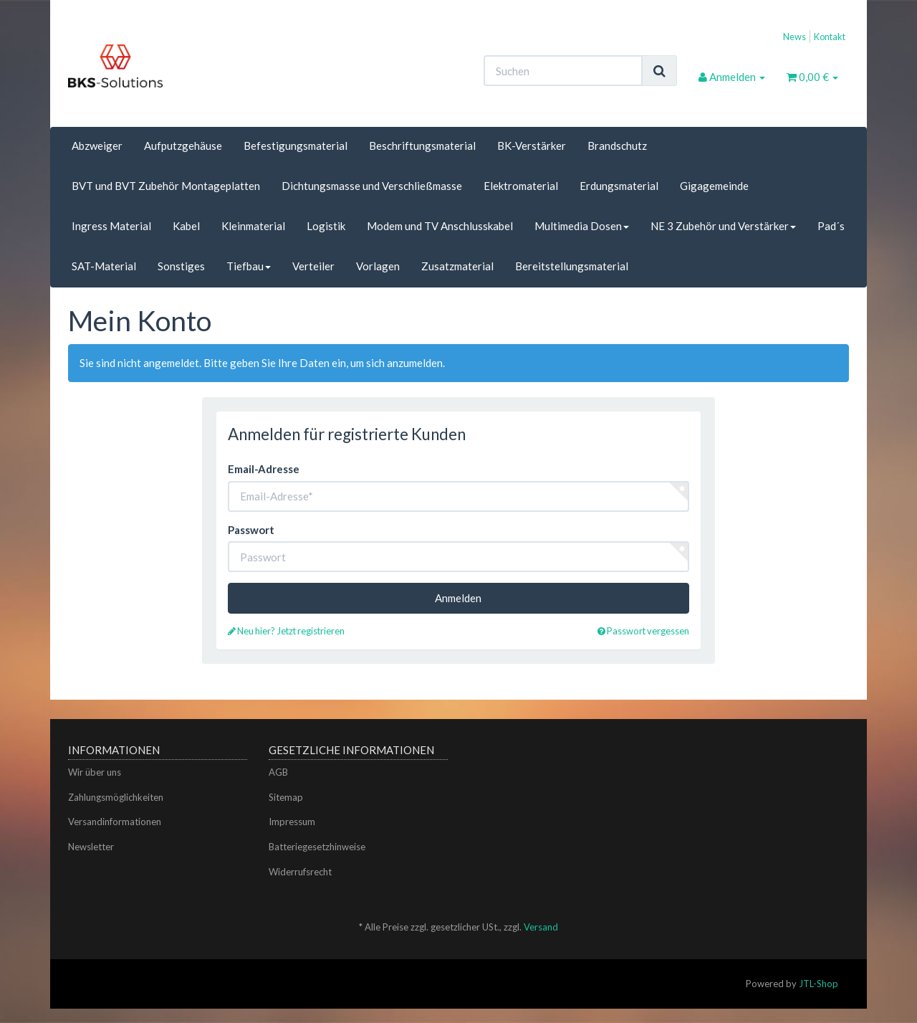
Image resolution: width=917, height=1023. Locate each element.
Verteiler (313, 266)
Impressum (292, 821)
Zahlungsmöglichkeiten (115, 797)
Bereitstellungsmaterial (571, 266)
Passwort (251, 529)
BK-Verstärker (531, 145)
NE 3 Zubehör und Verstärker (723, 225)
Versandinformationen (114, 821)
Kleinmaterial (253, 225)
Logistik (326, 225)
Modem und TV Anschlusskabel (440, 225)
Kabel (186, 225)
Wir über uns (94, 772)
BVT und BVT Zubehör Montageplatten (166, 185)
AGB (278, 772)
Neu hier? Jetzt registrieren (286, 631)
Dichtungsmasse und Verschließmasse (372, 185)
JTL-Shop (818, 983)
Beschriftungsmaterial (422, 145)
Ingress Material (111, 225)
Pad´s (831, 225)
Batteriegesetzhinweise (317, 846)
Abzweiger (97, 145)
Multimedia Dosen (581, 225)
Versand (541, 927)
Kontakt (829, 36)
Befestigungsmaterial (295, 145)
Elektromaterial (521, 185)
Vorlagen (378, 266)
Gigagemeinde (714, 185)
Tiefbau (248, 266)
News (794, 36)
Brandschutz (617, 145)
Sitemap (286, 797)
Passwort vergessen (643, 631)
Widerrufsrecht (300, 871)
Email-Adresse (263, 468)
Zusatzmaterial (457, 266)
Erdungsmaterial (619, 185)
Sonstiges (181, 266)
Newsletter (91, 846)
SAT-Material (104, 266)
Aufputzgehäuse (183, 145)
